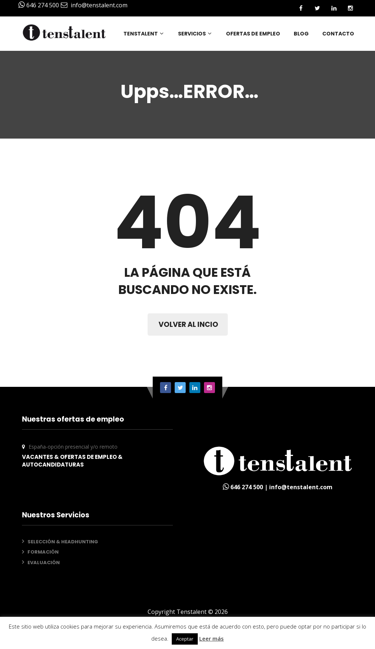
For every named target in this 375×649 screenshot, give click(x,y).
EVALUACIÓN (43, 562)
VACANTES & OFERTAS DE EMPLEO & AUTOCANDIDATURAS (72, 460)
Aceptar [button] (184, 638)
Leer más (211, 638)
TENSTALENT (143, 33)
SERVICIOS (195, 33)
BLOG (301, 33)
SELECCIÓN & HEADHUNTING (62, 541)
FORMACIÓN (43, 551)
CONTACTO (338, 33)
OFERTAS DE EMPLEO (253, 33)
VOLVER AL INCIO (188, 324)
